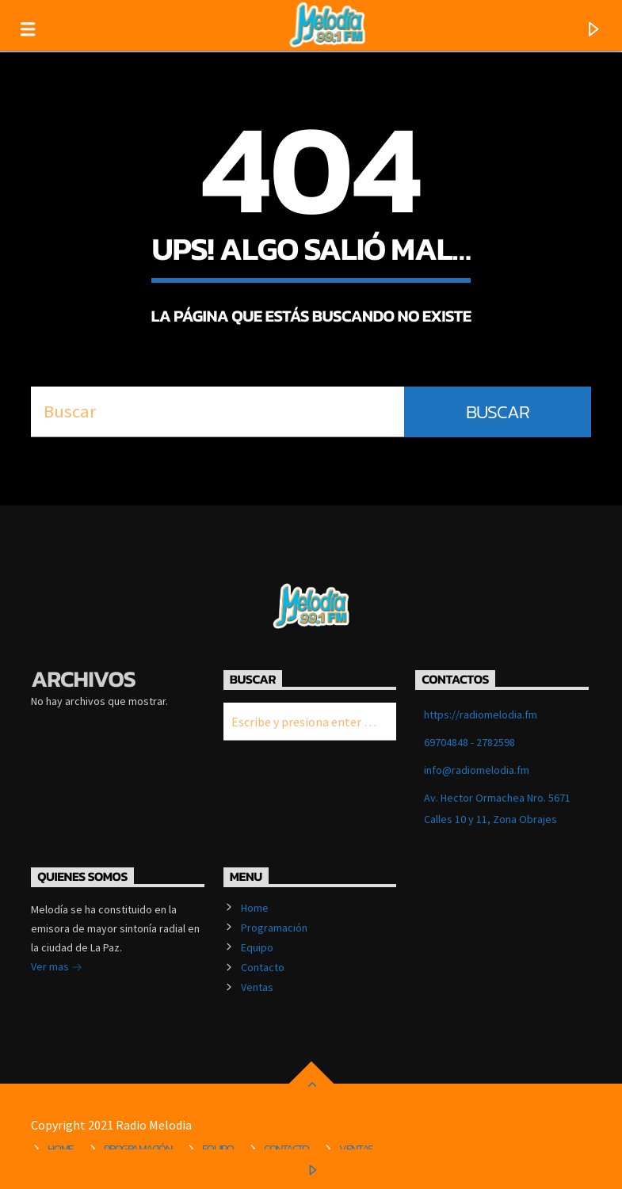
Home (255, 908)
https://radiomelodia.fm (480, 714)
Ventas (257, 987)
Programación (274, 927)
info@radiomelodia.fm (476, 770)
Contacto (262, 967)
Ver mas (56, 968)
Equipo (257, 947)
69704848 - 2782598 (469, 742)
